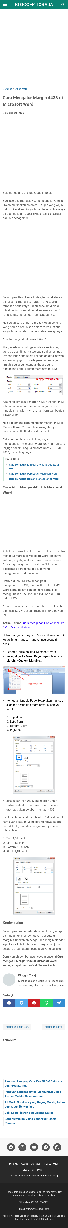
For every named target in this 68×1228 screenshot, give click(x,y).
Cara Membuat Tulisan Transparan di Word (34, 478)
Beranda (13, 1163)
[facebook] (9, 1003)
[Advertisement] (34, 49)
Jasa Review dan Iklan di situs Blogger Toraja (34, 1175)
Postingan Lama (53, 1026)
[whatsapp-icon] (57, 1147)
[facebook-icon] (11, 1147)
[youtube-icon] (34, 1147)
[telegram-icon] (46, 1147)
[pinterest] (34, 1003)
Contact (35, 1163)
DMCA (40, 1169)
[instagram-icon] (22, 1147)
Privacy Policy (50, 1163)
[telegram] (59, 1003)
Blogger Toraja (34, 4)
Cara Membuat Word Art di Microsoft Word (33, 473)
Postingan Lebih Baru (17, 1026)
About (24, 1163)
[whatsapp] (46, 1003)
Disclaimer (28, 1169)
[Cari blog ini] (63, 5)
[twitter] (21, 1003)
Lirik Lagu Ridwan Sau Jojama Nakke (29, 1113)
